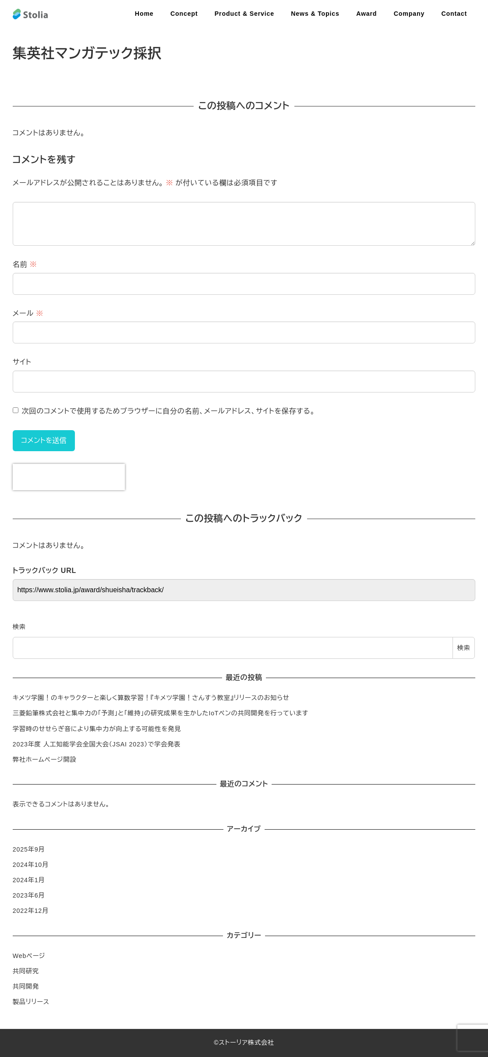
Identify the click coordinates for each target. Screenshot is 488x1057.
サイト (22, 362)
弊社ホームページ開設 (45, 759)
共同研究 (26, 971)
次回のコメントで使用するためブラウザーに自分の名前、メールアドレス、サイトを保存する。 (168, 411)
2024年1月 (29, 880)
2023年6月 (29, 895)
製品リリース (31, 1001)
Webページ (29, 955)
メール (28, 313)
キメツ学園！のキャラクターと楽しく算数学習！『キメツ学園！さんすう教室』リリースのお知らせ (151, 697)
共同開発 (26, 986)
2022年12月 (31, 910)
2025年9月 (29, 849)
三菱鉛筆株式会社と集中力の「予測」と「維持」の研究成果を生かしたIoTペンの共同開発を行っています (160, 713)
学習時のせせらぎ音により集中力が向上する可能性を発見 (97, 728)
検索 (19, 626)
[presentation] (69, 477)
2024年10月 (31, 864)
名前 (25, 264)
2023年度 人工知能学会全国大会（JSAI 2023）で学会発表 (96, 744)
